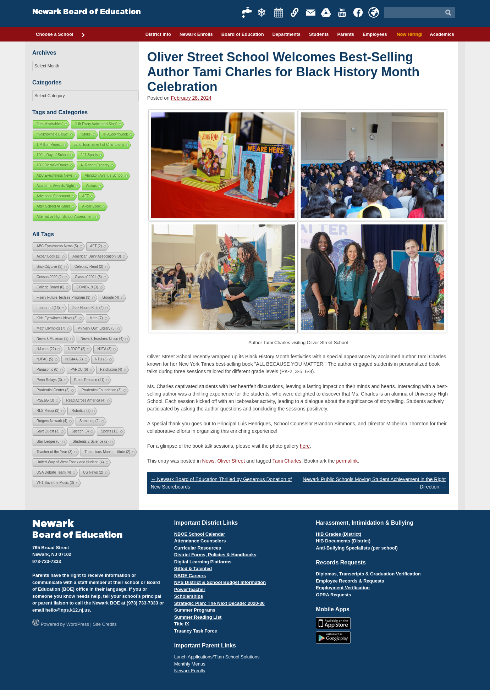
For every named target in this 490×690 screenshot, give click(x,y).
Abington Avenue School (104, 175)
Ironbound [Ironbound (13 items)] (48, 308)
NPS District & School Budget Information (220, 582)
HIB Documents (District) (343, 540)
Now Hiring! (409, 34)
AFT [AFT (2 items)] (96, 246)
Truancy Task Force (195, 631)
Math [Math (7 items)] (96, 318)
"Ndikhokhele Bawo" (52, 134)
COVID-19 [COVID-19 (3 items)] (87, 287)
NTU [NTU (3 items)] (101, 359)
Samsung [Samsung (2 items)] (89, 421)
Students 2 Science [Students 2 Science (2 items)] (91, 441)
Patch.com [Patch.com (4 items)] (111, 369)
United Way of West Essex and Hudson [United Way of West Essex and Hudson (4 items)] (70, 462)
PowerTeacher (189, 589)
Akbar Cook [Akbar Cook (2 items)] (48, 256)
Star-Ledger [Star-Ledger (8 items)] (49, 441)
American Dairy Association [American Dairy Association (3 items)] (96, 256)
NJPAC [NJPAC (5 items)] (45, 359)
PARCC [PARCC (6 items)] (79, 369)
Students (319, 34)
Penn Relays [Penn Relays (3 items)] (49, 380)
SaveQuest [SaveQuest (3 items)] (48, 431)
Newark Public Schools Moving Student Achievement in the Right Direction (374, 483)
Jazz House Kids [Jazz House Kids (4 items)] (88, 308)
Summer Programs (194, 610)
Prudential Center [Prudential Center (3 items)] (53, 390)
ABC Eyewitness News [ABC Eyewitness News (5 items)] (57, 246)
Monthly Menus (189, 664)
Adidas (91, 186)
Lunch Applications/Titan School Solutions (217, 656)
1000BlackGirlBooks (52, 165)
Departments (286, 34)
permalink (347, 461)
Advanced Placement (53, 196)
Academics (442, 34)
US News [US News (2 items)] (93, 472)
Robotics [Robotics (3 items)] (80, 411)
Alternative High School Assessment (65, 217)
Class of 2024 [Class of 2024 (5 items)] (88, 277)
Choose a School (61, 34)
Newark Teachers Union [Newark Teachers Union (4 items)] (102, 339)
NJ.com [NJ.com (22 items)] (46, 349)
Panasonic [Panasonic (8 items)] (48, 369)
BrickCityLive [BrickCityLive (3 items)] (49, 267)
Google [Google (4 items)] (111, 297)
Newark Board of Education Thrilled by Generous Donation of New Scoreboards (221, 483)
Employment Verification (343, 587)
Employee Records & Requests (350, 581)
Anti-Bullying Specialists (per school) (356, 548)
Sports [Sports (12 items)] (109, 431)
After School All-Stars (53, 206)
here (305, 446)
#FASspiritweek (115, 134)
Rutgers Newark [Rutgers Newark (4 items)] (52, 421)
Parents (345, 34)
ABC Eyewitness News (55, 175)
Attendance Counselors (200, 540)
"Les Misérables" (50, 124)
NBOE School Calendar (199, 534)
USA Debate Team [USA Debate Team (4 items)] (54, 472)
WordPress (77, 624)
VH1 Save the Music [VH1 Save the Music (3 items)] (55, 483)
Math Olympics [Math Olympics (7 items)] (51, 328)
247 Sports (89, 155)
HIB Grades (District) (338, 534)
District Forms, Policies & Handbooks (215, 554)
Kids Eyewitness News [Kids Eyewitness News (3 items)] (57, 318)
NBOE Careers (190, 575)
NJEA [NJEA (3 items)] (104, 349)
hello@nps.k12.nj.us (67, 610)
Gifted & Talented (193, 568)
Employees (375, 34)
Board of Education (242, 34)
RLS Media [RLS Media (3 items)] (48, 411)
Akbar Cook (91, 206)
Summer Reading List (198, 617)
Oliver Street (231, 461)
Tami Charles (287, 461)
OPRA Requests (333, 594)
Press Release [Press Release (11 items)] (89, 380)
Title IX (181, 623)
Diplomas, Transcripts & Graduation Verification (368, 573)
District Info (158, 34)
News (208, 461)
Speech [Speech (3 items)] (80, 431)
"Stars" (86, 134)
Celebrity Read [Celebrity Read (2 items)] (89, 267)
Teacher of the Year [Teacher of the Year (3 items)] (54, 452)
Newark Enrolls (196, 34)
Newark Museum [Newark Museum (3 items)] (52, 339)
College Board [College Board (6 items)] (50, 287)
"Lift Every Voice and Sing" (96, 124)
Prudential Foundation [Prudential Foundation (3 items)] (102, 390)
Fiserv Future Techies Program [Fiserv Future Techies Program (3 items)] (63, 297)
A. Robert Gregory (95, 165)
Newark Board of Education (86, 12)
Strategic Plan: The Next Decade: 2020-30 (219, 603)
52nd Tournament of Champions (99, 145)
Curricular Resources (197, 548)
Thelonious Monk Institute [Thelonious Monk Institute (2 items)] (107, 452)
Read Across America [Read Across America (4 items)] (85, 400)
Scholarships (188, 596)
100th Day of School (52, 155)
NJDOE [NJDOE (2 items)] (76, 349)
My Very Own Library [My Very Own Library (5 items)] (96, 328)
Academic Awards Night (55, 186)
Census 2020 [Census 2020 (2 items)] (50, 277)
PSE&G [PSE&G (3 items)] (45, 400)
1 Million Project (49, 145)
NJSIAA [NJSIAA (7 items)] (74, 359)
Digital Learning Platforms (203, 561)
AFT (85, 196)
